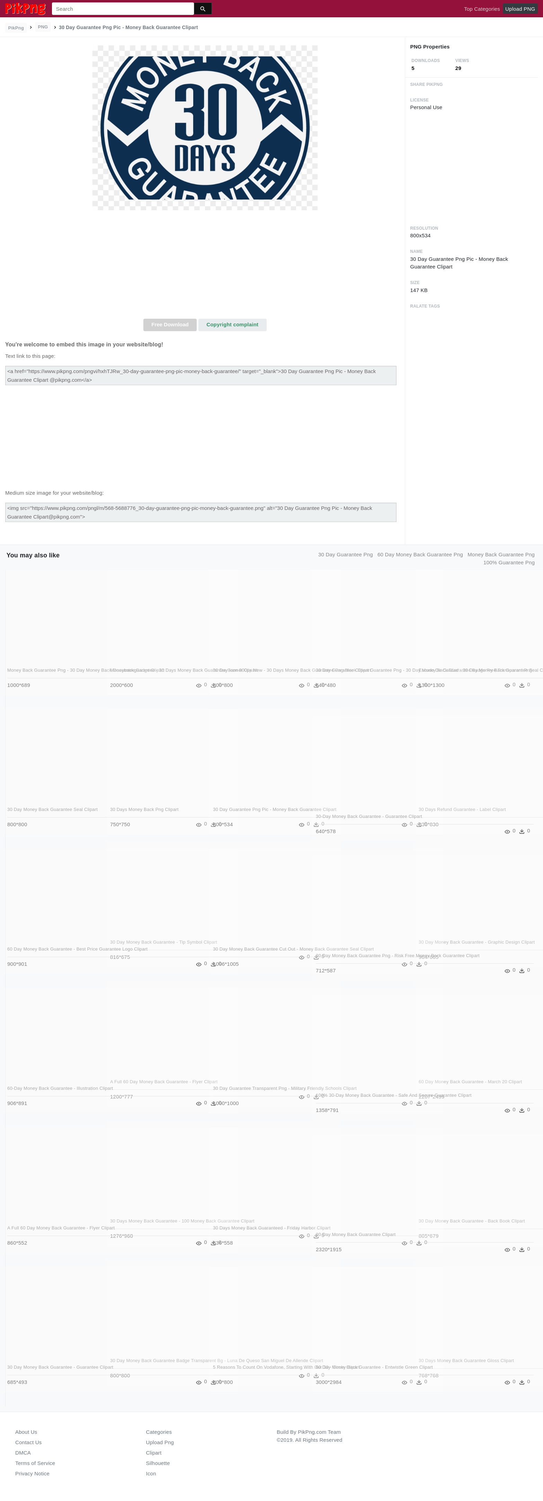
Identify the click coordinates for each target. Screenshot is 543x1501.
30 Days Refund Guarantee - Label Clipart (462, 809)
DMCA (23, 1453)
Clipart (154, 1453)
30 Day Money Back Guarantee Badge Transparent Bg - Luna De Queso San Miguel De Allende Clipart (150, 1367)
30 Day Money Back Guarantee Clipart (356, 1234)
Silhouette (158, 1463)
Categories (159, 1432)
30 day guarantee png (345, 554)
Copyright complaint (232, 324)
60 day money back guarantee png (420, 554)
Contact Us (28, 1442)
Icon (151, 1473)
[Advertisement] (205, 266)
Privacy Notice (32, 1473)
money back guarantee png (501, 554)
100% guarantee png (509, 562)
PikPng (16, 27)
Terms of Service (35, 1463)
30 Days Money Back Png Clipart (144, 809)
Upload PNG (520, 9)
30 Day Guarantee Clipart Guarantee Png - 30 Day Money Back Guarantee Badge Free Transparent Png (360, 677)
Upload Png (160, 1442)
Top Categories (482, 9)
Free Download (170, 324)
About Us (26, 1432)
